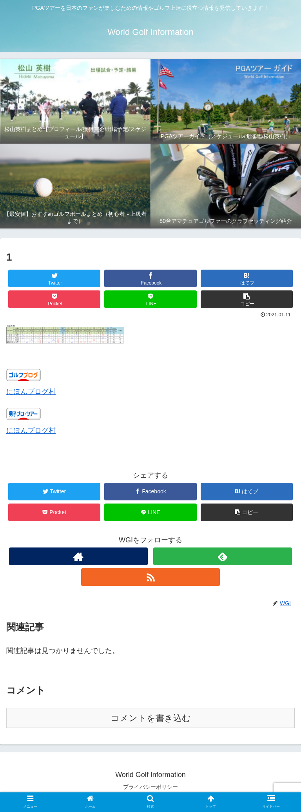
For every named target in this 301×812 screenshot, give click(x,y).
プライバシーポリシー (150, 787)
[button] (247, 299)
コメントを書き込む (151, 718)
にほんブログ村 (31, 392)
